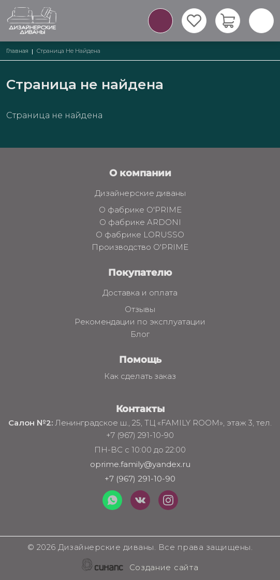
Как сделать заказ (140, 377)
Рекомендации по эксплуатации (140, 322)
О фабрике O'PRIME (140, 210)
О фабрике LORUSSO (140, 235)
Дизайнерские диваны (140, 194)
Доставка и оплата (140, 293)
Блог (140, 335)
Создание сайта (164, 568)
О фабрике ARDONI (140, 223)
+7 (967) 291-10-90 (140, 479)
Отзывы (140, 310)
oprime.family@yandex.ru (140, 464)
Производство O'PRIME (140, 247)
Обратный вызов (160, 20)
